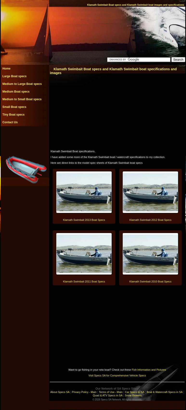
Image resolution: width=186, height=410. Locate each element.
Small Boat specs (14, 107)
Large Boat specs (14, 76)
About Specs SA (60, 392)
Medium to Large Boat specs (22, 84)
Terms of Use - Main (110, 392)
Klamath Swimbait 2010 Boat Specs (150, 281)
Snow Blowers (133, 395)
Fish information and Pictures (149, 369)
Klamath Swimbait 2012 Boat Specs (150, 219)
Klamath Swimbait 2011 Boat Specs (84, 281)
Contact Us (10, 122)
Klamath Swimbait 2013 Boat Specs (84, 219)
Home (6, 68)
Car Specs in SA (134, 392)
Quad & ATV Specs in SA (107, 395)
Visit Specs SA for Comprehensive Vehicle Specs (117, 375)
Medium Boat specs (16, 91)
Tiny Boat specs (13, 114)
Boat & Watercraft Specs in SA (164, 392)
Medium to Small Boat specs (22, 99)
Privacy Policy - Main (84, 392)
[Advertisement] (25, 137)
